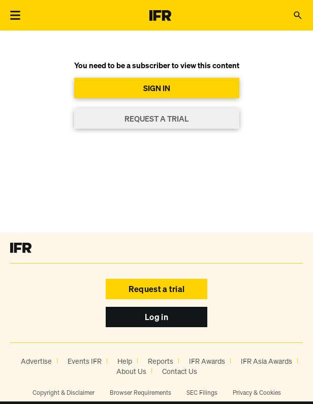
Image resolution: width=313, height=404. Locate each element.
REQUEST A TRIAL (156, 118)
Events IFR (85, 361)
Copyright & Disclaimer (64, 392)
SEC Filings (201, 392)
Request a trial (157, 289)
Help (124, 361)
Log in (156, 317)
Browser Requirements (140, 392)
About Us (131, 371)
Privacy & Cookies (257, 392)
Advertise (36, 361)
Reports (160, 361)
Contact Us (179, 371)
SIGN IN (156, 88)
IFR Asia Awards (266, 361)
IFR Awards (207, 361)
